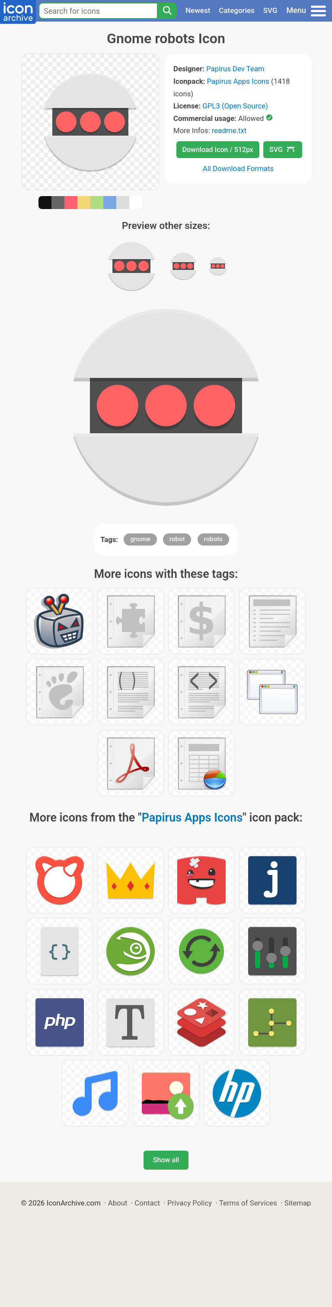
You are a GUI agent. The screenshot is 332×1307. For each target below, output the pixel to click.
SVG (270, 10)
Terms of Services (248, 1203)
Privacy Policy (189, 1203)
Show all (166, 1160)
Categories (237, 10)
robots (213, 539)
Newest (197, 10)
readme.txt (229, 130)
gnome (140, 539)
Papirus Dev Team (235, 68)
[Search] (167, 11)
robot (177, 539)
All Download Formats (238, 168)
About (118, 1203)
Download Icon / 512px (217, 150)
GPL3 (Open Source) (235, 106)
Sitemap (297, 1203)
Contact (147, 1203)
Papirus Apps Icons (238, 81)
